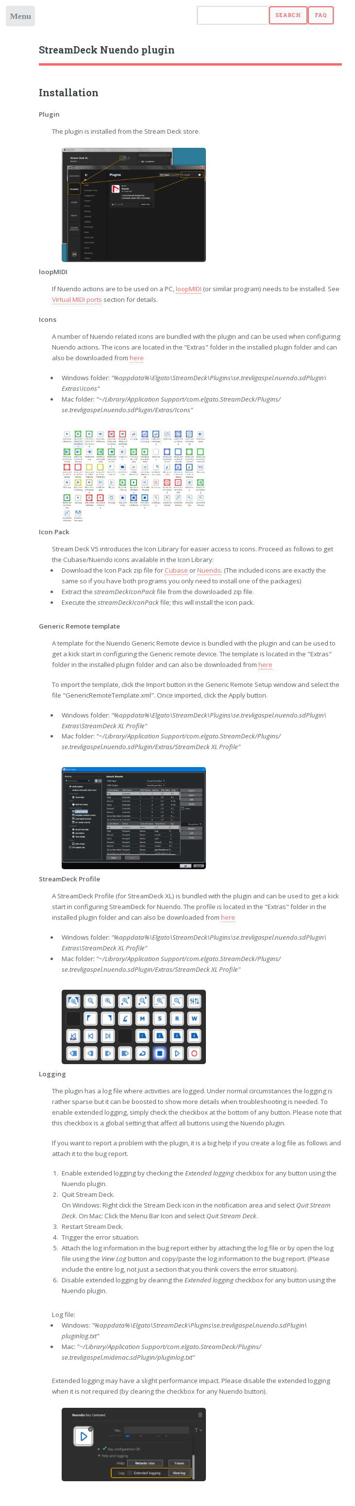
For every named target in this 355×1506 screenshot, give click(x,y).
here (137, 357)
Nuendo (209, 570)
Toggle (21, 18)
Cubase (176, 570)
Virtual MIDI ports (77, 299)
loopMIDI (189, 288)
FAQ (321, 15)
